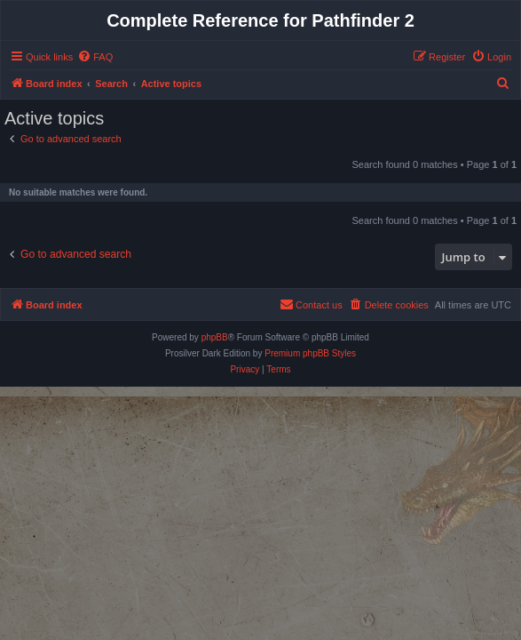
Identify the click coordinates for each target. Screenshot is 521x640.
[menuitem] (95, 57)
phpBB (214, 337)
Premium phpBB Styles (310, 353)
